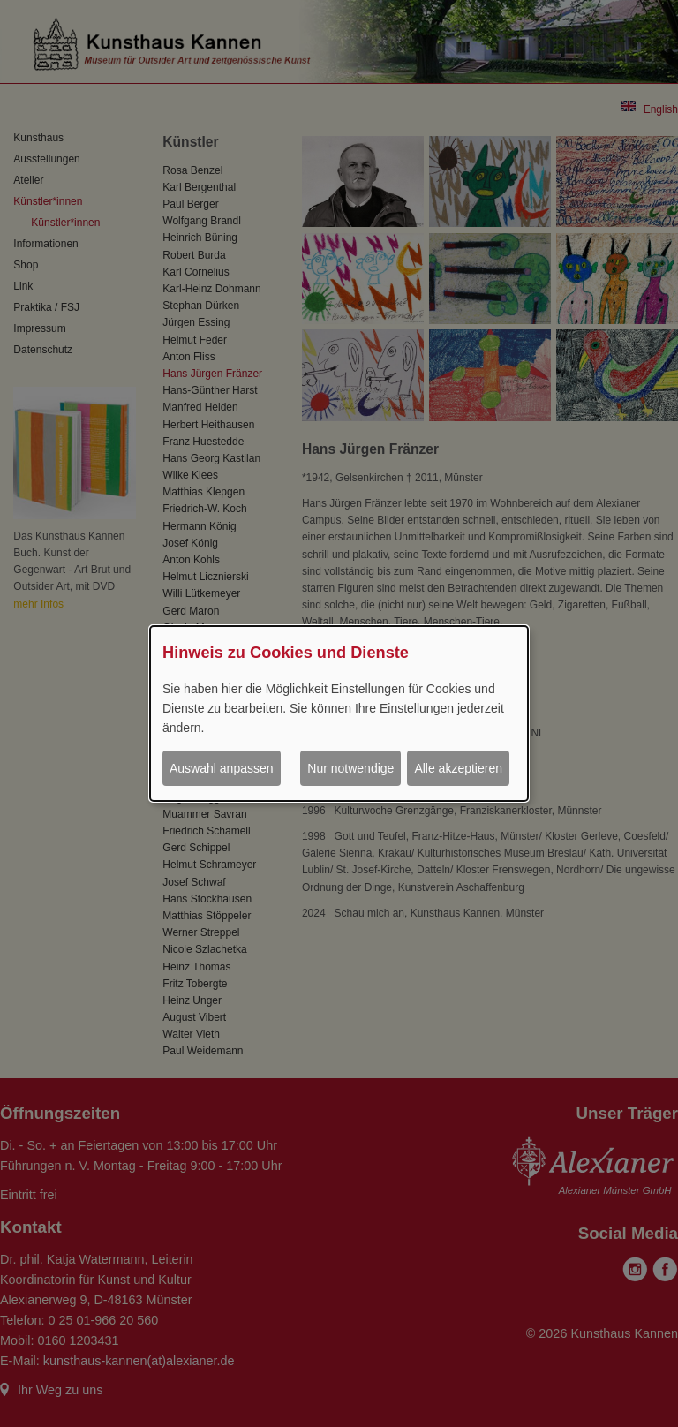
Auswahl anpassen (222, 768)
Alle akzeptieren (458, 768)
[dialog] (339, 713)
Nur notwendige (350, 768)
